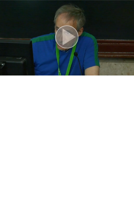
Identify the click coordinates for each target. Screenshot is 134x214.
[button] (67, 37)
